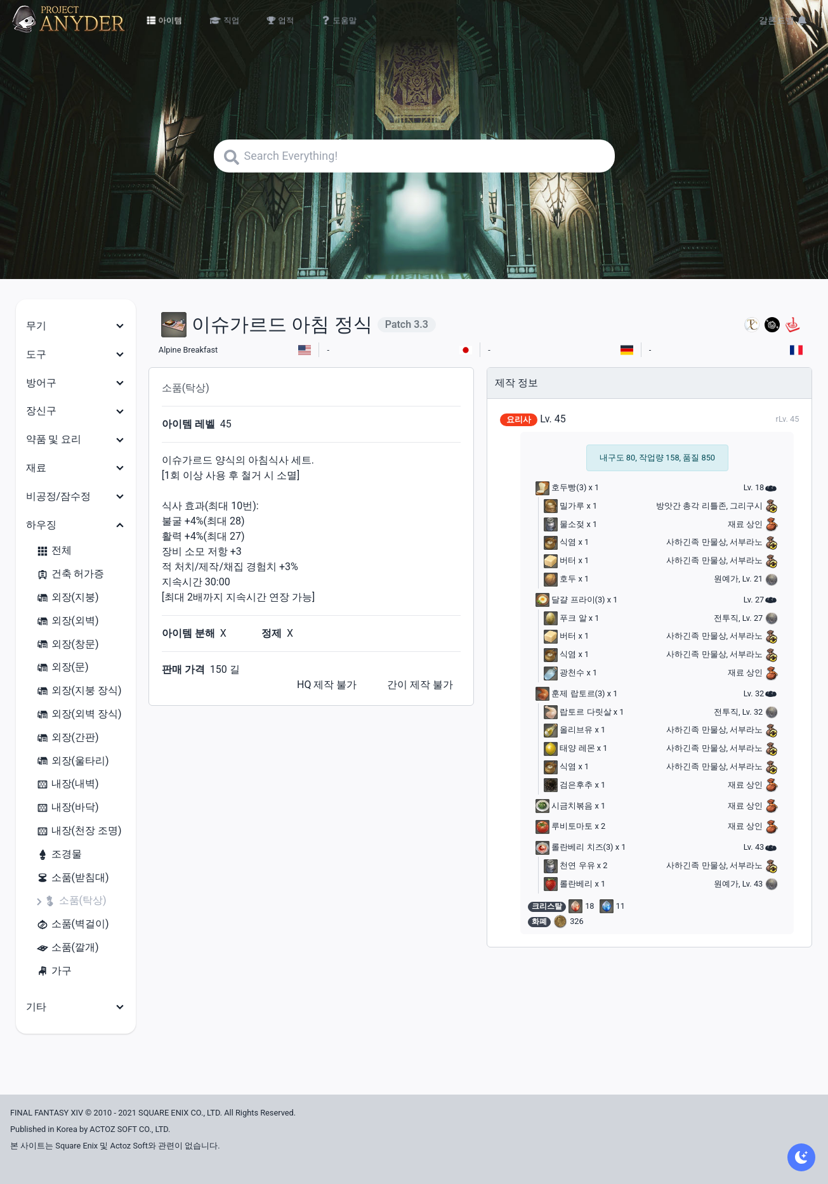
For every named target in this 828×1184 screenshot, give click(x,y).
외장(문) (62, 667)
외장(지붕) (67, 597)
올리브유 (568, 729)
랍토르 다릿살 (577, 712)
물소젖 (564, 524)
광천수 (564, 672)
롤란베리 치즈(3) (574, 847)
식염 (560, 542)
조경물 (59, 854)
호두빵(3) (561, 487)
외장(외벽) (67, 621)
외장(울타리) (72, 761)
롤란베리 (568, 883)
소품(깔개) (67, 947)
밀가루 (564, 506)
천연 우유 (569, 865)
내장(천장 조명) (79, 831)
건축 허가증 (70, 574)
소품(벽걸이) (72, 924)
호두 (560, 578)
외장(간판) (67, 738)
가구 (54, 971)
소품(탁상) (75, 901)
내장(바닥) (67, 807)
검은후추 (568, 785)
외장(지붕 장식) (79, 691)
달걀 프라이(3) (570, 599)
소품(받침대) (72, 878)
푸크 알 (565, 618)
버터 (560, 560)
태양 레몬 (569, 748)
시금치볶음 (564, 805)
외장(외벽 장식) (79, 714)
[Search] (414, 156)
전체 (54, 550)
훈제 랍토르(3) (570, 693)
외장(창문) (67, 644)
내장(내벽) (67, 784)
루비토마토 (564, 826)
